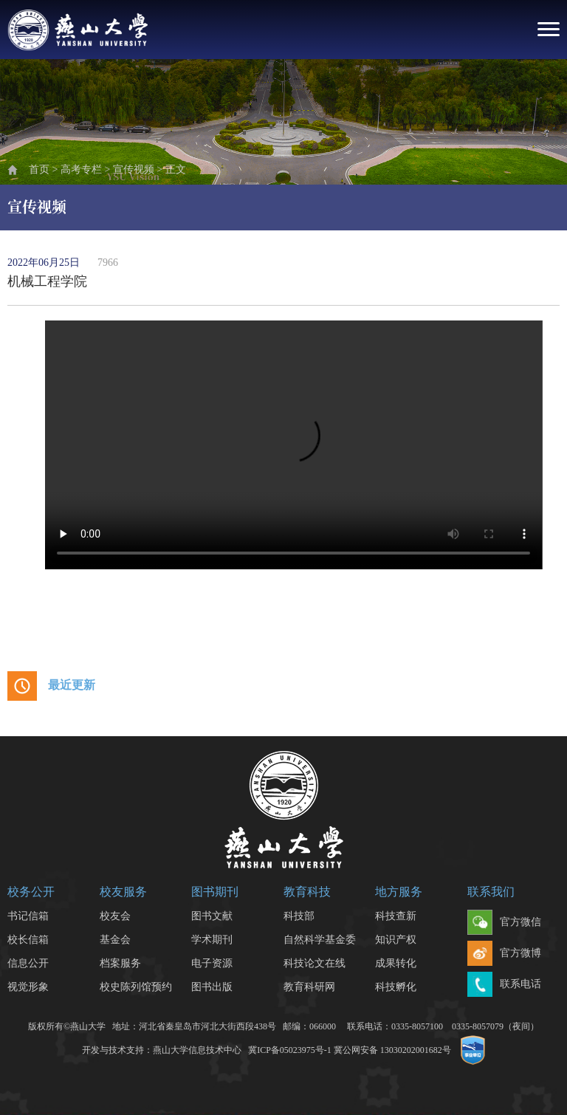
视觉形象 (28, 986)
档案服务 (120, 963)
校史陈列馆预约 (136, 986)
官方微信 (504, 923)
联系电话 (504, 985)
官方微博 (504, 954)
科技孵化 (395, 986)
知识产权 (395, 939)
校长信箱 (28, 939)
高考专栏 (81, 169)
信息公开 (28, 963)
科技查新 (395, 916)
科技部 (299, 916)
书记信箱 (28, 916)
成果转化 (395, 963)
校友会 (115, 916)
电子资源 (212, 963)
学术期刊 (212, 939)
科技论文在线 (315, 963)
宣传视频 (133, 169)
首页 (39, 169)
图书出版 (212, 986)
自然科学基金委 (320, 939)
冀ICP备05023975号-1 (289, 1050)
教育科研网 (309, 986)
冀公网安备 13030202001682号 (392, 1050)
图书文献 (212, 916)
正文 (175, 169)
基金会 (115, 939)
